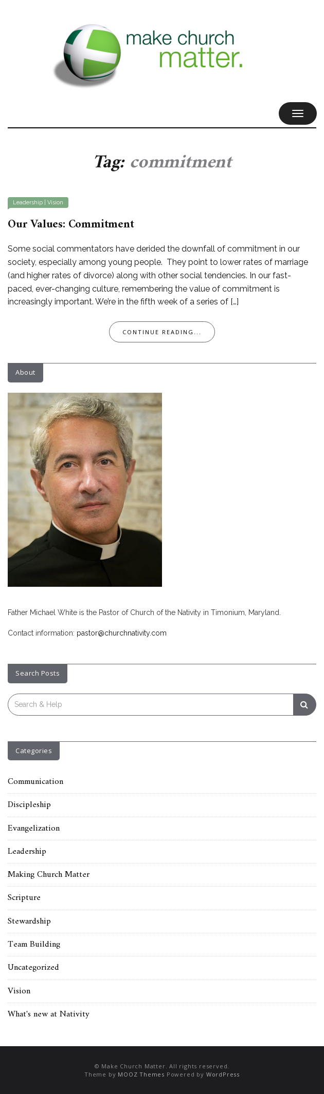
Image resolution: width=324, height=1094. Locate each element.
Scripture (24, 898)
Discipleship (29, 805)
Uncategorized (33, 967)
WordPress (223, 1074)
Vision (55, 202)
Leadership (28, 202)
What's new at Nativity (48, 1014)
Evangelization (34, 828)
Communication (35, 782)
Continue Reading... (162, 332)
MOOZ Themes (141, 1074)
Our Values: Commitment (71, 225)
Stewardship (29, 921)
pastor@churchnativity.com (122, 633)
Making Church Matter (48, 874)
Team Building (34, 944)
